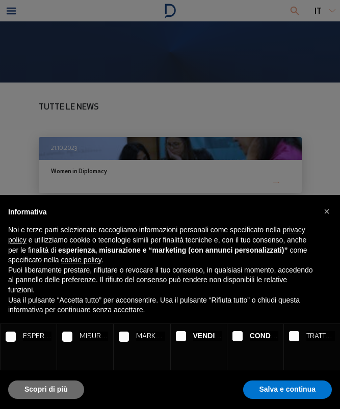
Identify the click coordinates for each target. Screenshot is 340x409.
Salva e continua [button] (287, 389)
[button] (327, 211)
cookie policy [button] (81, 260)
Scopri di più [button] (46, 389)
